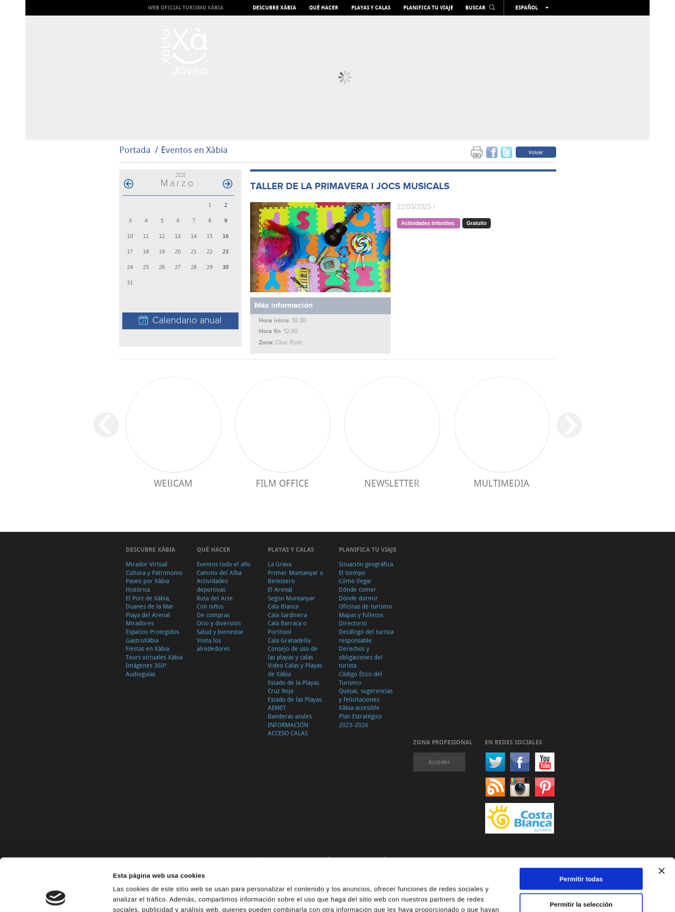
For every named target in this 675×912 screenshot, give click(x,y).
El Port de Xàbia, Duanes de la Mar (149, 602)
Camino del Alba (219, 572)
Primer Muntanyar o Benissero (295, 576)
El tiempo (352, 572)
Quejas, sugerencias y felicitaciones (366, 695)
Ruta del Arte (215, 598)
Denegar (581, 876)
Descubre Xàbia (274, 7)
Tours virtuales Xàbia (154, 657)
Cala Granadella (289, 640)
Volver (536, 152)
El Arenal (280, 589)
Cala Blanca (283, 606)
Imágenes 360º (146, 665)
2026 (180, 175)
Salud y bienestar (220, 632)
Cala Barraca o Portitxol (287, 627)
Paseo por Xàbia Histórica (147, 585)
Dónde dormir (358, 598)
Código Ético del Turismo (360, 678)
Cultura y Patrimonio (154, 572)
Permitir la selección (581, 851)
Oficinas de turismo (365, 606)
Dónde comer (357, 589)
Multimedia (501, 483)
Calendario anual (180, 320)
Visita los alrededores (213, 644)
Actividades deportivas (212, 585)
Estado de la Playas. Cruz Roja (294, 686)
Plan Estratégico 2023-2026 (360, 720)
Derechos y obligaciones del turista (361, 656)
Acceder (439, 762)
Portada (135, 150)
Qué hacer (323, 7)
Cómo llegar (355, 581)
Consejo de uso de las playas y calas (293, 652)
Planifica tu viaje (428, 7)
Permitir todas (581, 826)
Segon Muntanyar (291, 598)
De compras (213, 615)
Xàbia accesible (359, 707)
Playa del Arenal (148, 615)
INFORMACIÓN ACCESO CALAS (288, 729)
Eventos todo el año (224, 564)
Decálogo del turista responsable (366, 636)
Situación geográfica (366, 564)
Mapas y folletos (361, 615)
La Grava (279, 564)
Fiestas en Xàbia (147, 648)
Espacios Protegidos (152, 632)
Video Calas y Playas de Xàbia (295, 669)
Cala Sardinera (287, 615)
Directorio (353, 623)
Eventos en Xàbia (194, 150)
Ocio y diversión (219, 623)
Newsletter (391, 483)
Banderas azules (290, 716)
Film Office (282, 483)
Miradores (140, 623)
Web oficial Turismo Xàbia (185, 7)
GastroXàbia (142, 640)
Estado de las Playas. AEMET (295, 703)
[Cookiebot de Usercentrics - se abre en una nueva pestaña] (55, 895)
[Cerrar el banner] (662, 818)
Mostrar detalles (466, 895)
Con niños (210, 606)
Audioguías (140, 674)
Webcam (173, 483)
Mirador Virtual (146, 564)
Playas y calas (370, 7)
